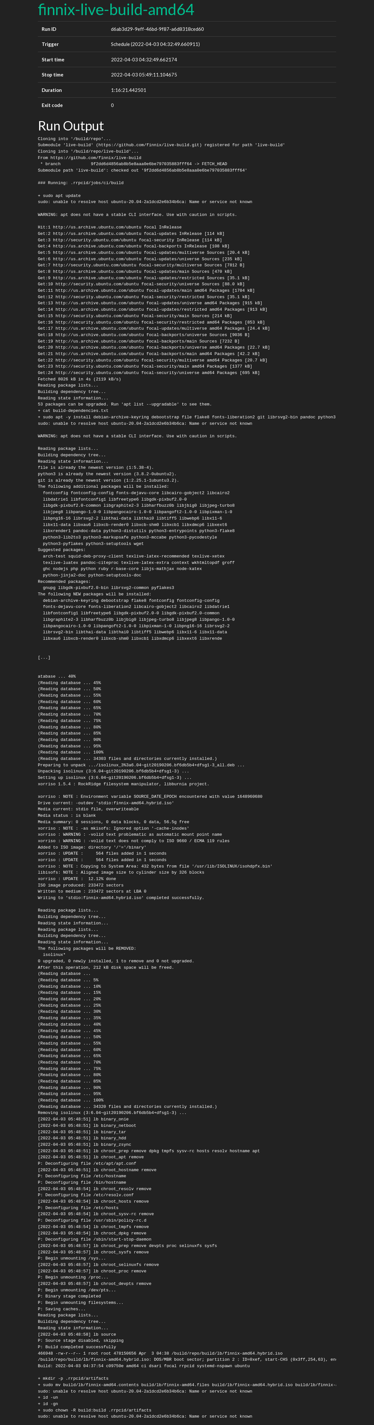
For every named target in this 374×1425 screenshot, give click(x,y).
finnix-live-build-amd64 (116, 9)
